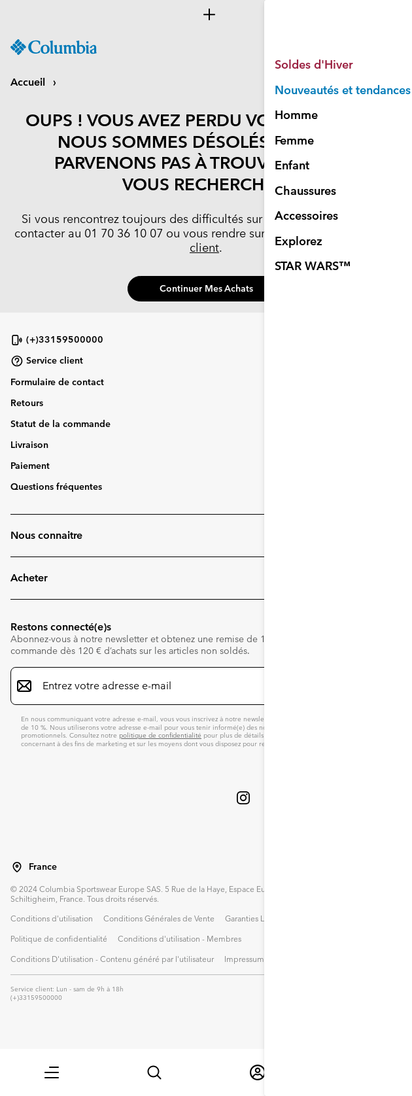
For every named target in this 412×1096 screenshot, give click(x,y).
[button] (51, 1072)
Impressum (244, 958)
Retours (26, 403)
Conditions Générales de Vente (159, 918)
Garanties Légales (256, 918)
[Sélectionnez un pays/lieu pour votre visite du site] (17, 867)
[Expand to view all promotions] (206, 14)
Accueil (29, 82)
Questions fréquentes (56, 486)
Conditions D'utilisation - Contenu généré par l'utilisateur (112, 958)
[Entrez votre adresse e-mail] (198, 686)
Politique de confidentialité (58, 938)
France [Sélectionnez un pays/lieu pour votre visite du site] (43, 866)
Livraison (29, 445)
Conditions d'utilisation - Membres (179, 938)
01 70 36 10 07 (123, 233)
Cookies (289, 958)
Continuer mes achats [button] (206, 288)
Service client (46, 361)
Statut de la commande (60, 424)
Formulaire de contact (57, 382)
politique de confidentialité (160, 735)
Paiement (30, 465)
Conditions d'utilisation (51, 918)
